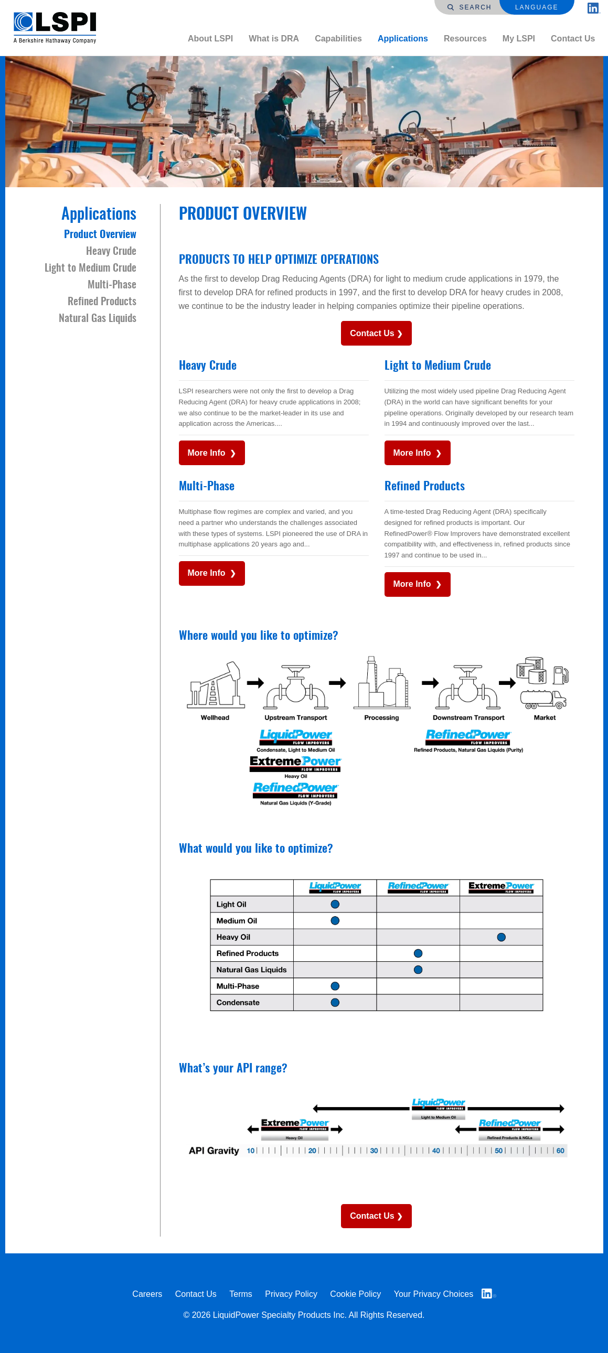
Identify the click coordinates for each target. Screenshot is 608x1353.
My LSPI (519, 38)
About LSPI (210, 38)
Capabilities (338, 38)
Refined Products (425, 486)
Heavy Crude (208, 366)
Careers (147, 1294)
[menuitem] (210, 39)
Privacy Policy (291, 1294)
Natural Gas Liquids (97, 319)
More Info (208, 452)
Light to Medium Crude (438, 366)
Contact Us (573, 38)
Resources (465, 38)
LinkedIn (489, 1293)
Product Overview (100, 235)
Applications (403, 38)
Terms (240, 1294)
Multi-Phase (206, 486)
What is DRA (274, 38)
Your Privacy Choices (433, 1294)
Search (469, 7)
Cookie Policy (355, 1294)
